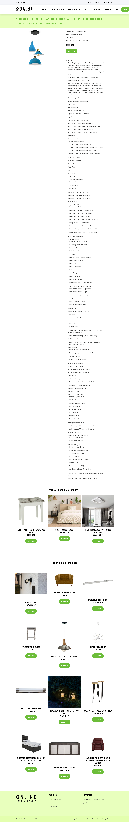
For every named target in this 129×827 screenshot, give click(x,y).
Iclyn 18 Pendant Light (98, 647)
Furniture (77, 31)
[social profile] (24, 2)
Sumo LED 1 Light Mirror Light (97, 600)
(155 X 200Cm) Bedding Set (64, 530)
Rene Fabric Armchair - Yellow (64, 593)
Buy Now (71, 51)
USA (91, 2)
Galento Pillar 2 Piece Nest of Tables (98, 711)
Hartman (55, 803)
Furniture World (57, 9)
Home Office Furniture (92, 9)
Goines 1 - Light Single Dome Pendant (64, 656)
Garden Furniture (74, 9)
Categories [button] (43, 9)
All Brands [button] (107, 9)
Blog (118, 9)
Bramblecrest (56, 799)
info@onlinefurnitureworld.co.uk (103, 2)
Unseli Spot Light (31, 602)
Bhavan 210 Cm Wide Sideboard (64, 767)
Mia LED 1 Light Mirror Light (31, 708)
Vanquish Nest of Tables (31, 647)
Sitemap (110, 819)
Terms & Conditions (89, 819)
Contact (78, 819)
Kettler (54, 807)
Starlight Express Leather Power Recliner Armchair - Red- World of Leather (97, 760)
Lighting (84, 31)
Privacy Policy (101, 819)
